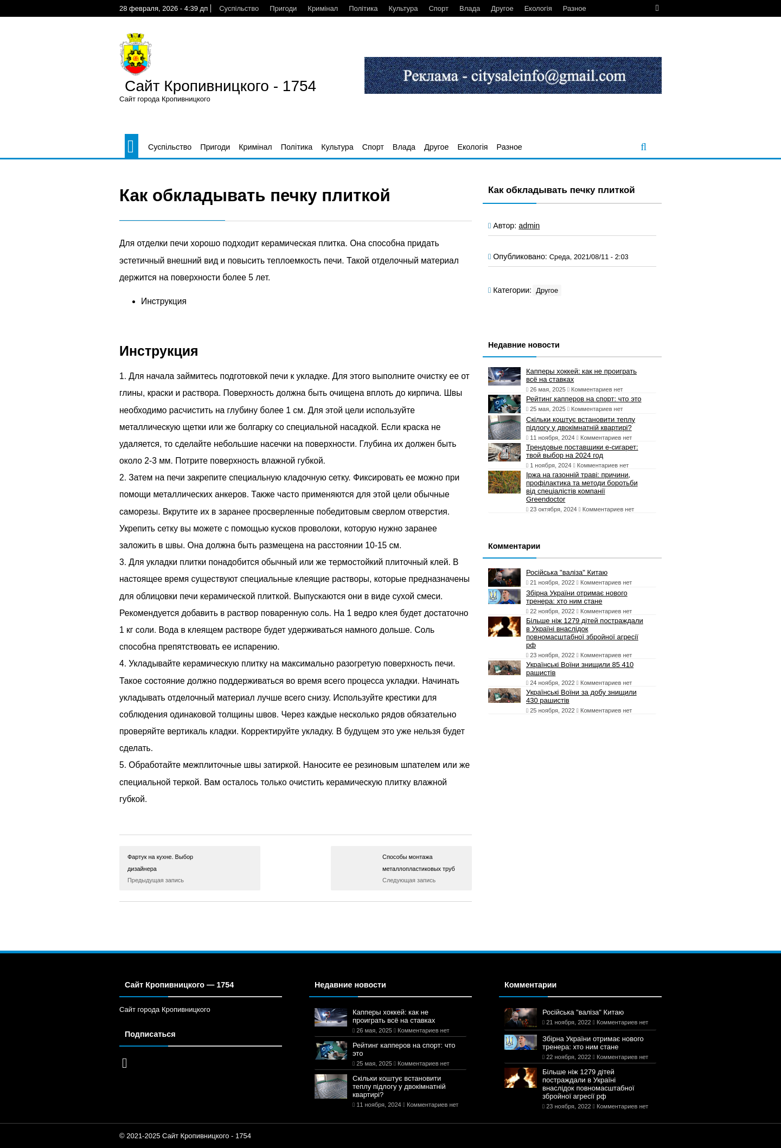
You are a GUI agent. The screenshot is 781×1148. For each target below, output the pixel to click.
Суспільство (239, 8)
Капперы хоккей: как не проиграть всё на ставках (581, 375)
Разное (574, 8)
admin (529, 225)
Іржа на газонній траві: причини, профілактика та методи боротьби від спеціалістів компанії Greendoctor (582, 487)
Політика (363, 8)
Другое (502, 8)
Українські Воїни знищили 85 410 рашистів (579, 668)
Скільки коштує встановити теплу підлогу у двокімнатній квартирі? (580, 423)
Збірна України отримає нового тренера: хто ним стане (577, 597)
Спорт (438, 8)
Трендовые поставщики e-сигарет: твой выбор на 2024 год (582, 451)
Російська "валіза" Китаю (566, 572)
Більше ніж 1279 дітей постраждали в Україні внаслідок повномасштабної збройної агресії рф (584, 633)
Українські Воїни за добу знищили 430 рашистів (581, 696)
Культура (403, 8)
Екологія (538, 8)
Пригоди (283, 8)
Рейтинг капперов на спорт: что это (584, 399)
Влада (469, 8)
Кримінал (323, 8)
